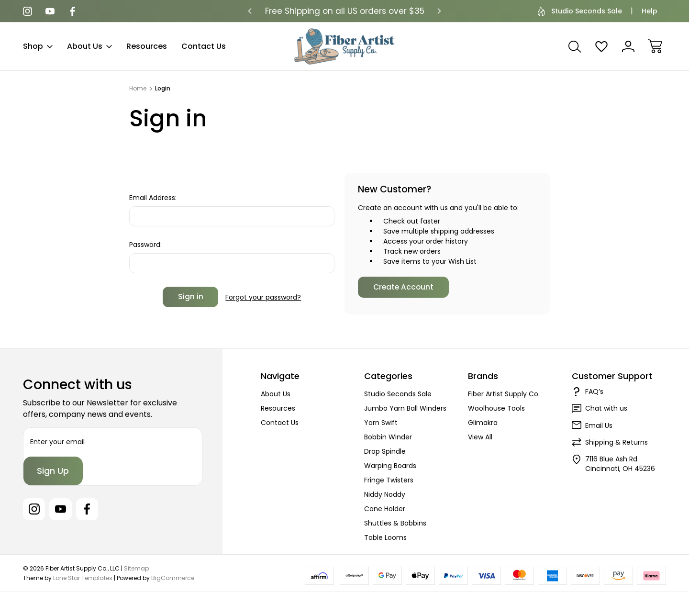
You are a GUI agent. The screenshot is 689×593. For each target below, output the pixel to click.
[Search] (575, 46)
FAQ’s (594, 391)
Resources (146, 46)
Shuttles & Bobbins (395, 523)
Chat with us (606, 408)
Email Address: (153, 197)
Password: (145, 244)
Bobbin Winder (388, 437)
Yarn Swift (381, 422)
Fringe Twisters (388, 480)
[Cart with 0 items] (655, 46)
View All (480, 437)
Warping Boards (390, 465)
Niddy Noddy (384, 494)
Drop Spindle (385, 451)
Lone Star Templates (82, 578)
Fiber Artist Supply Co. (504, 394)
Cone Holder (384, 509)
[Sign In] (628, 46)
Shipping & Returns (616, 442)
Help (649, 11)
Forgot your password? (263, 297)
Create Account (403, 287)
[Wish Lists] (601, 46)
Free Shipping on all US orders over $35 (344, 11)
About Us (89, 46)
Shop (38, 46)
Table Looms (385, 537)
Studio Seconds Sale (580, 11)
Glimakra (483, 422)
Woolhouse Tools (496, 408)
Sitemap (136, 569)
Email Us (598, 425)
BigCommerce (172, 578)
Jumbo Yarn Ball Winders (405, 408)
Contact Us (203, 46)
